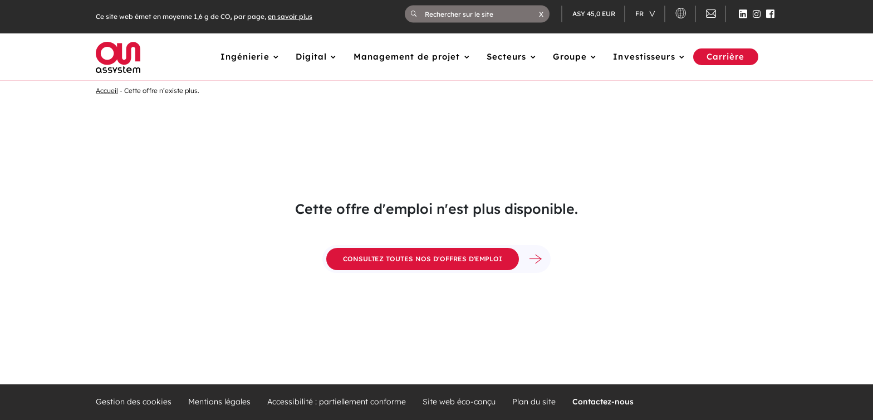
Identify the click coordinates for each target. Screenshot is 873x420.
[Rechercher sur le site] (482, 14)
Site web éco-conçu (459, 402)
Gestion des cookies (133, 402)
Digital (311, 56)
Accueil (107, 90)
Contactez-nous (603, 402)
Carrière (726, 56)
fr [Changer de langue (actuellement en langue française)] (640, 13)
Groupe (570, 56)
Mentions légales (219, 402)
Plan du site (534, 402)
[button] (541, 14)
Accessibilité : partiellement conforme (336, 402)
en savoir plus (290, 16)
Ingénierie (244, 56)
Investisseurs (644, 56)
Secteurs (507, 56)
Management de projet (407, 56)
